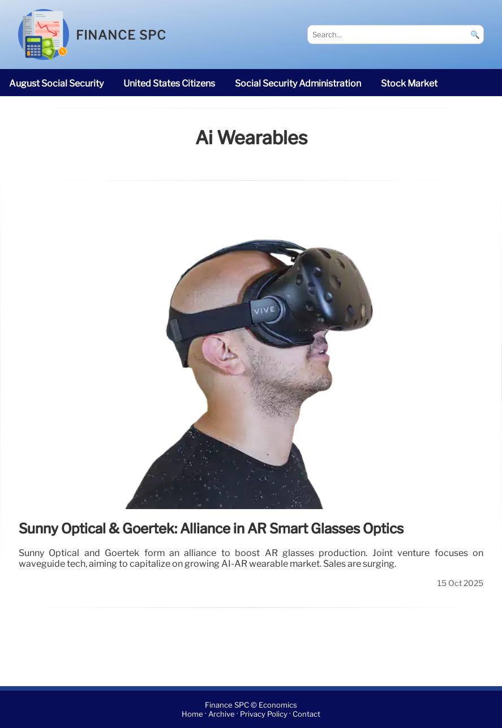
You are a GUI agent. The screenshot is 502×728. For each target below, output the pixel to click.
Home (192, 714)
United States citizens (169, 83)
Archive (221, 714)
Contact (306, 714)
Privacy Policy (264, 714)
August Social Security (56, 83)
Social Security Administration (298, 83)
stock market (409, 83)
